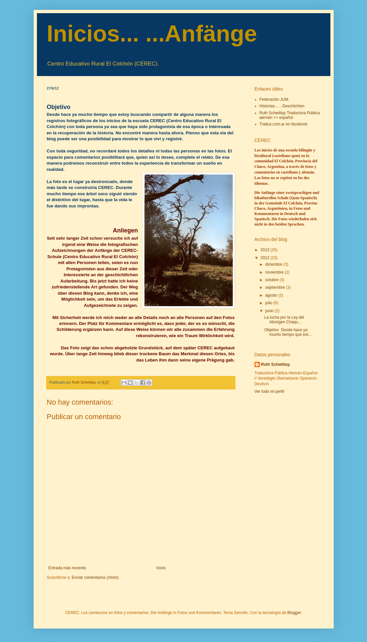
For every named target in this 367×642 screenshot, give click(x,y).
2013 (265, 250)
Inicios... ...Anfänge (152, 33)
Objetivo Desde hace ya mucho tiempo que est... (287, 332)
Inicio (161, 568)
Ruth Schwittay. (276, 364)
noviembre (275, 272)
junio (270, 310)
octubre (272, 280)
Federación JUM (274, 99)
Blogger (294, 612)
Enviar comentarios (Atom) (95, 577)
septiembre (275, 287)
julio (269, 303)
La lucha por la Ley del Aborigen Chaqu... (284, 319)
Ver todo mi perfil (269, 391)
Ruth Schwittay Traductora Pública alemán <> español (290, 115)
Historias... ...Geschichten (282, 106)
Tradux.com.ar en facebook (284, 124)
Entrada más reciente (67, 568)
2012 (265, 257)
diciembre (274, 264)
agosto (271, 295)
